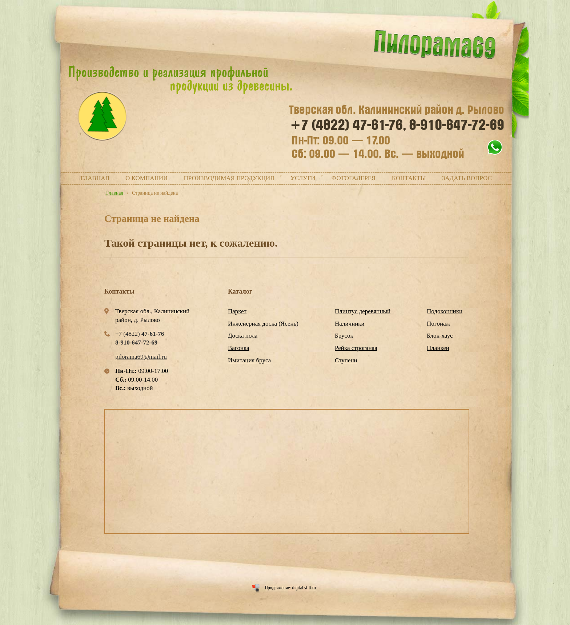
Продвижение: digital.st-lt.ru (290, 587)
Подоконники (444, 311)
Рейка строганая (356, 348)
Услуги (303, 178)
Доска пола (242, 335)
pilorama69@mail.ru (141, 356)
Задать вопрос (467, 178)
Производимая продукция (229, 178)
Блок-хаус (440, 335)
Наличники (350, 323)
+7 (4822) (348, 125)
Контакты (409, 178)
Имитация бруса (249, 360)
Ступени (346, 360)
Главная (94, 178)
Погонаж (438, 323)
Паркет (237, 311)
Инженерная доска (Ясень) (263, 323)
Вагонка (238, 348)
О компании (146, 178)
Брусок (344, 335)
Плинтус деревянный (362, 311)
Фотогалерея (354, 178)
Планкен (438, 348)
